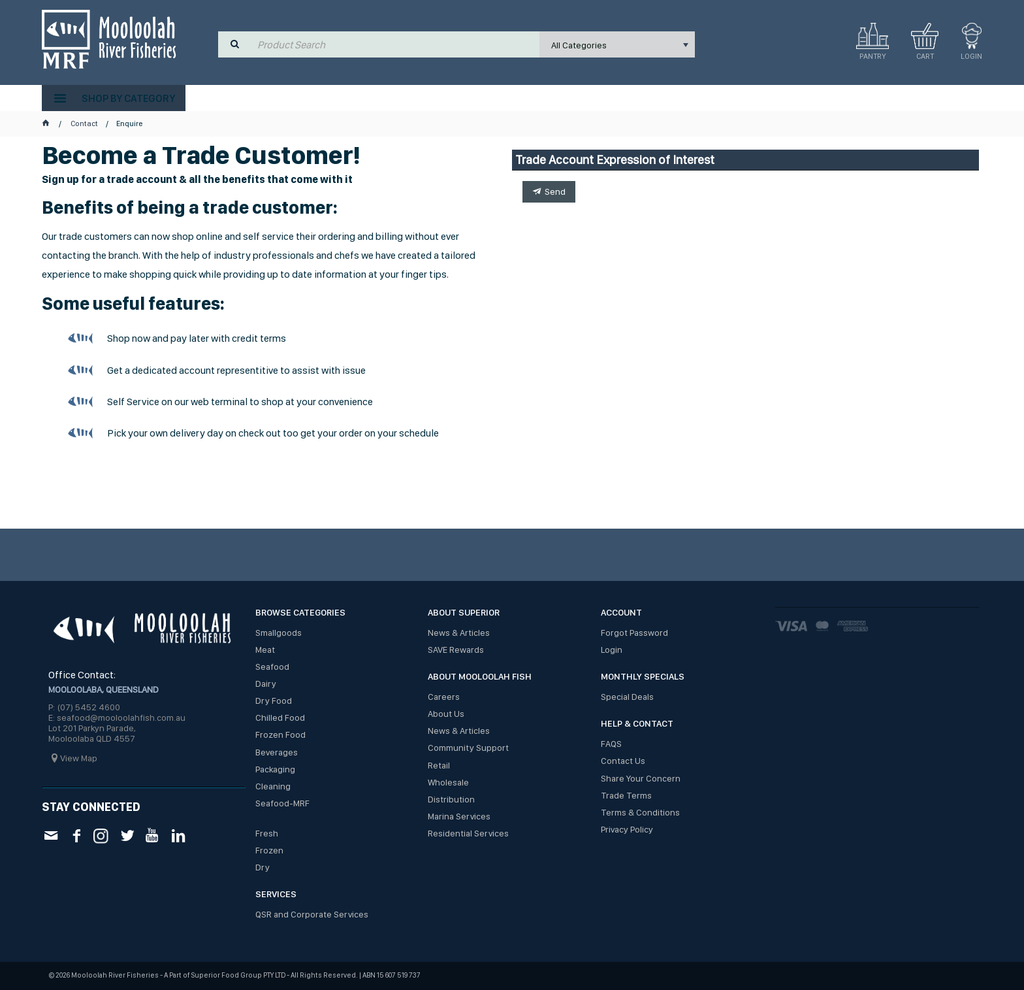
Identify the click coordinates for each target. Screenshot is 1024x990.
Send (555, 191)
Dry (262, 867)
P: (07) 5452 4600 (84, 707)
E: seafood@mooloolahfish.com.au (116, 717)
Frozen (269, 850)
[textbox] (395, 44)
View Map (78, 758)
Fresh (266, 833)
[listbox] (617, 44)
